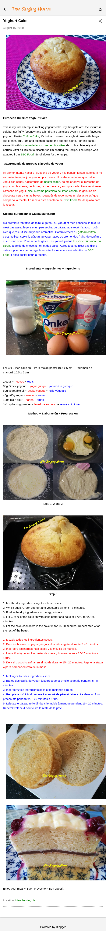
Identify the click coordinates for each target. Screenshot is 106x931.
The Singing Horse (31, 9)
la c (75, 241)
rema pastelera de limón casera (58, 191)
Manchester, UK (25, 900)
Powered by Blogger (53, 927)
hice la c (32, 191)
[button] (100, 21)
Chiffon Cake (31, 136)
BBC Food (27, 154)
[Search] (100, 10)
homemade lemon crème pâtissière (42, 145)
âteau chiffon (88, 232)
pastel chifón (52, 181)
